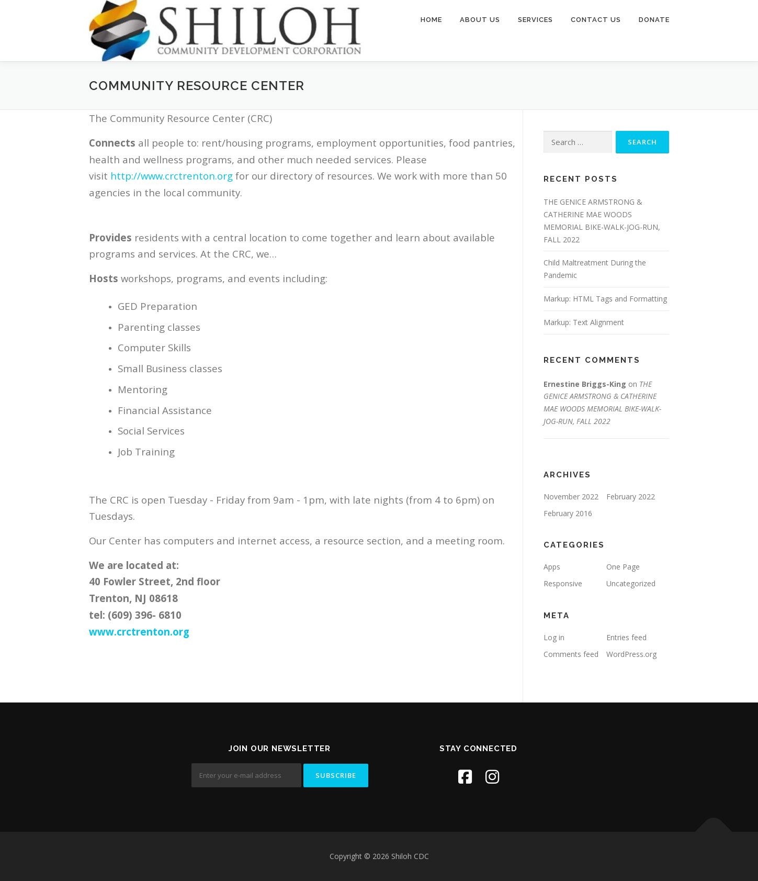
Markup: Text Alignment (584, 322)
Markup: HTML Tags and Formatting (605, 299)
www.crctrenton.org (139, 631)
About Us (480, 20)
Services (535, 20)
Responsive (563, 583)
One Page (623, 567)
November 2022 (571, 496)
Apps (552, 567)
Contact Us (596, 20)
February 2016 (568, 513)
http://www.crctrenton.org (171, 175)
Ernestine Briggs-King (585, 384)
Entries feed (626, 637)
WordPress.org (631, 654)
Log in (554, 637)
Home (431, 20)
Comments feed (571, 654)
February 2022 (630, 496)
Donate (654, 20)
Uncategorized (630, 583)
